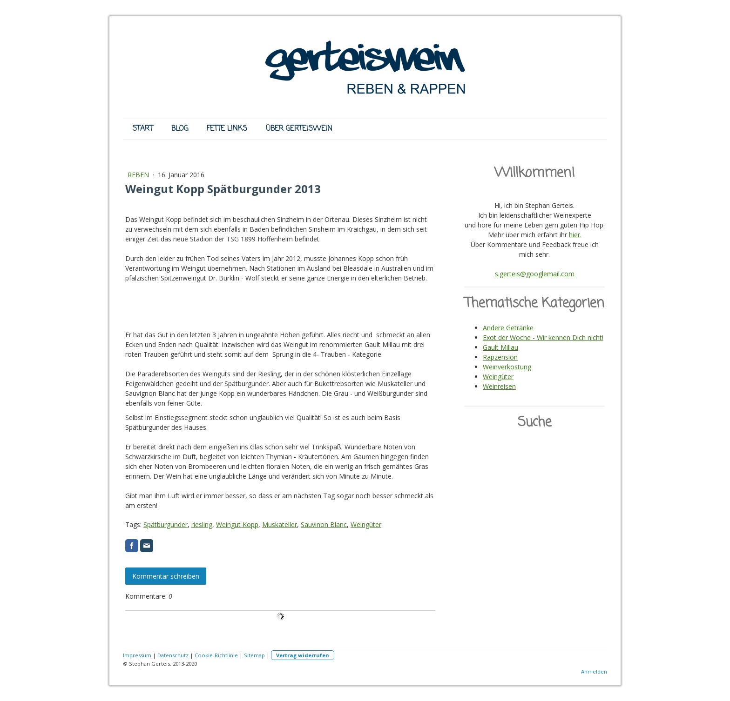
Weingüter (366, 524)
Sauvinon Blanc (324, 524)
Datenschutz (173, 655)
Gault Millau (500, 347)
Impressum (137, 655)
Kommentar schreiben (165, 576)
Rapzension (500, 357)
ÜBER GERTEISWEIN (299, 129)
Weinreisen (499, 386)
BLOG (179, 129)
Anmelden (594, 671)
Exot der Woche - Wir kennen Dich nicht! (543, 337)
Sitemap (254, 655)
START (142, 129)
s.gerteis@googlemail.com (535, 273)
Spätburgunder (165, 524)
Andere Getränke (508, 327)
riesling (201, 524)
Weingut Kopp (237, 524)
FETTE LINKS (227, 129)
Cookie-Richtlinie (216, 655)
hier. (575, 234)
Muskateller (279, 524)
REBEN (139, 174)
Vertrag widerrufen (302, 655)
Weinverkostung (507, 366)
